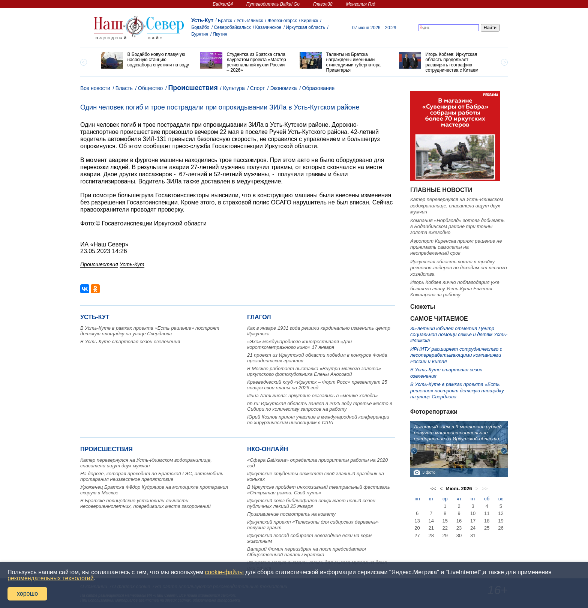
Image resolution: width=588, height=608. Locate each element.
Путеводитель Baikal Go (273, 4)
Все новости (95, 88)
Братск (225, 20)
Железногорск (282, 20)
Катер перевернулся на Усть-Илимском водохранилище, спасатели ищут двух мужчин (146, 462)
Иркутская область (305, 27)
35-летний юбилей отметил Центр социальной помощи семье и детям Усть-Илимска (458, 335)
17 (473, 521)
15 (445, 521)
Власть (124, 88)
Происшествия (193, 88)
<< (433, 488)
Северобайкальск (232, 27)
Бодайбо (200, 27)
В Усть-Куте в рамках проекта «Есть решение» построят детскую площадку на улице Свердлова (149, 330)
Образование (318, 88)
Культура (234, 88)
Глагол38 (323, 4)
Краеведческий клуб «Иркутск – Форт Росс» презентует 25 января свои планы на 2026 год (317, 384)
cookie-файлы (224, 572)
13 (417, 521)
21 (431, 528)
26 (500, 528)
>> (485, 488)
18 (486, 521)
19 (500, 521)
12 (500, 513)
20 (417, 528)
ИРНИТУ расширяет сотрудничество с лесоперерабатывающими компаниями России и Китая (456, 355)
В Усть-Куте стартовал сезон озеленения (130, 341)
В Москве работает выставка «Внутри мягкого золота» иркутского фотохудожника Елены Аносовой (314, 371)
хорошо (27, 593)
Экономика (283, 88)
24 (473, 528)
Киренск (309, 20)
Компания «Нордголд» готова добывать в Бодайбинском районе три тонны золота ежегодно (457, 227)
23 (459, 528)
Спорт (257, 88)
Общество (150, 88)
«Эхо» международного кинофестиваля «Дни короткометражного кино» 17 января (299, 344)
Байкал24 (222, 4)
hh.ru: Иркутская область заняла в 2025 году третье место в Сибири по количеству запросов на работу (319, 406)
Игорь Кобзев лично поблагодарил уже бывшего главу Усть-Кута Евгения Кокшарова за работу (455, 288)
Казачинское (268, 27)
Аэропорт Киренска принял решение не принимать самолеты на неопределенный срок (456, 247)
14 (431, 521)
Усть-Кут (202, 20)
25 (486, 528)
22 (445, 528)
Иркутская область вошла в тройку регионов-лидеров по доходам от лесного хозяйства (458, 268)
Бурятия (199, 34)
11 (486, 513)
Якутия (220, 34)
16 (459, 521)
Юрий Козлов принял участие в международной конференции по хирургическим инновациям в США (318, 419)
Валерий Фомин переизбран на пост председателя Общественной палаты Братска (306, 551)
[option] (145, 60)
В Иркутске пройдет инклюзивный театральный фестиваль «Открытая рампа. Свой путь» (318, 489)
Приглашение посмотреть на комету (291, 514)
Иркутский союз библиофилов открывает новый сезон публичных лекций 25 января (311, 503)
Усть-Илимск (250, 20)
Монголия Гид (360, 4)
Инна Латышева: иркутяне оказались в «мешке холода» (312, 395)
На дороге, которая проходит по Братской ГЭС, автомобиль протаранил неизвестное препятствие (152, 476)
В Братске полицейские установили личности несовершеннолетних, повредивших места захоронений (145, 503)
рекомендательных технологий (51, 578)
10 (473, 513)
